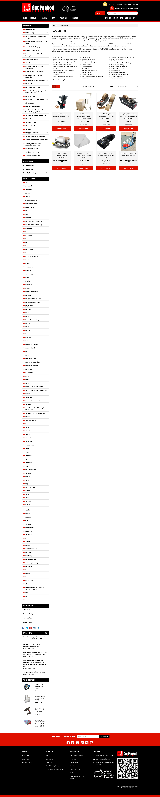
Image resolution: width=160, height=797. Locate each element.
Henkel (27, 281)
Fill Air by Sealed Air (32, 256)
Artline (27, 196)
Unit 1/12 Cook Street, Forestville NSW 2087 (105, 763)
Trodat (27, 510)
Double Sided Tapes (32, 50)
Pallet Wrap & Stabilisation (34, 100)
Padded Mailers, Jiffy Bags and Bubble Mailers (35, 92)
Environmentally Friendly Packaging (33, 55)
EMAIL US (120, 4)
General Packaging (31, 59)
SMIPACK (28, 501)
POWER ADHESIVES (31, 344)
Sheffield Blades (30, 420)
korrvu (27, 316)
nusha (27, 600)
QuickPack (29, 373)
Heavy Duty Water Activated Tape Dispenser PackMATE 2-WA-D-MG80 (128, 116)
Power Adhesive (30, 348)
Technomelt (29, 445)
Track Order (25, 759)
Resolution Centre (27, 762)
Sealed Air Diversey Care (33, 401)
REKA (27, 380)
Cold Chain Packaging (32, 47)
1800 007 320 (109, 755)
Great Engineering (31, 563)
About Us (63, 18)
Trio (26, 459)
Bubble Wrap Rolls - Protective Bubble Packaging (40, 698)
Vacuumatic (29, 528)
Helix (27, 277)
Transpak (28, 455)
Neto (27, 341)
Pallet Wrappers (30, 96)
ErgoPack (28, 235)
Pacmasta (28, 566)
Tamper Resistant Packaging (35, 136)
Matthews (28, 327)
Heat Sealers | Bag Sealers (34, 72)
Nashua (28, 337)
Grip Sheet (29, 274)
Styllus (27, 434)
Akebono (28, 189)
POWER (27, 573)
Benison (28, 577)
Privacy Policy (27, 622)
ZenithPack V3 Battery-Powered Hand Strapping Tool (106, 155)
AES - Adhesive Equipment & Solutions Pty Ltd (34, 588)
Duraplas (28, 232)
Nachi (27, 334)
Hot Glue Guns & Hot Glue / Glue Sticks (34, 67)
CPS (26, 214)
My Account (25, 755)
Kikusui (27, 313)
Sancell (27, 383)
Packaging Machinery (32, 87)
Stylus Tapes (29, 438)
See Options (83, 129)
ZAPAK (27, 491)
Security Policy (74, 766)
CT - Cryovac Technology (33, 225)
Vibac (27, 480)
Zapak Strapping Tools (33, 155)
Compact (28, 524)
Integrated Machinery (33, 299)
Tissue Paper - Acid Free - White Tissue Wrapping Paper (84, 155)
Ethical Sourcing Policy (52, 766)
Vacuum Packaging (31, 148)
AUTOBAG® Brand (31, 559)
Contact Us (74, 18)
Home (25, 18)
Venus (27, 477)
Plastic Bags (29, 103)
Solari (27, 427)
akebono (28, 498)
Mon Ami (28, 330)
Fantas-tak (29, 249)
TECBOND (28, 535)
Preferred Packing (31, 366)
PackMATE (28, 552)
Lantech (28, 323)
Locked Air (29, 531)
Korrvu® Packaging (32, 320)
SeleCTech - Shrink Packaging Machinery (35, 409)
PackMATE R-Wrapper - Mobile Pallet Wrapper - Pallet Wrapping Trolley (84, 116)
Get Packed (29, 267)
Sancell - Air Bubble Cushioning (36, 390)
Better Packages (31, 203)
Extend (27, 246)
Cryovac (28, 218)
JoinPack (28, 309)
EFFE (26, 593)
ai (26, 596)
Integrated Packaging (33, 302)
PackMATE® (29, 517)
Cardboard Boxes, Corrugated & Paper (35, 37)
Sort (111, 87)
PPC (26, 351)
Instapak (28, 295)
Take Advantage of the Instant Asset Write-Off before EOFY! (34, 638)
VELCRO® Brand (30, 470)
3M (26, 182)
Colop (27, 211)
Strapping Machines (32, 133)
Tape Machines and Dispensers (36, 140)
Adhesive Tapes (30, 29)
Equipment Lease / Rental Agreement (77, 777)
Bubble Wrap (29, 33)
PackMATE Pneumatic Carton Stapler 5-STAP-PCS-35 (61, 116)
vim (26, 520)
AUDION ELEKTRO (31, 200)
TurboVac (28, 463)
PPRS (27, 355)
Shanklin (28, 417)
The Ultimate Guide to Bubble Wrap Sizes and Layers (33, 646)
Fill (26, 538)
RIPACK (27, 545)
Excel (27, 239)
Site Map (72, 773)
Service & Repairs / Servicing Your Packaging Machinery (34, 111)
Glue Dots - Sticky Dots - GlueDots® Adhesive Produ (39, 721)
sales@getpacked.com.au (103, 759)
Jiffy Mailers (29, 306)
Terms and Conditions (76, 755)
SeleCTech (28, 404)
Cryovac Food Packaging (33, 221)
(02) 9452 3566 (100, 755)
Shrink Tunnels (30, 122)
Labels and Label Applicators (35, 80)
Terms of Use (27, 618)
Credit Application (75, 769)
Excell (27, 242)
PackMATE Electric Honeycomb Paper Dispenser (61, 155)
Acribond (28, 186)
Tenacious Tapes (31, 549)
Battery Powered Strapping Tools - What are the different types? (35, 653)
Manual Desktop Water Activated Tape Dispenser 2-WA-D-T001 (106, 116)
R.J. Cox (27, 376)
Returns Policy (28, 614)
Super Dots (29, 441)
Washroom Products (32, 152)
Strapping (28, 129)
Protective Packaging (32, 106)
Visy (26, 484)
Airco (27, 584)
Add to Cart (61, 129)
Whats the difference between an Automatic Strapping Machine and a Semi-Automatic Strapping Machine (34, 663)
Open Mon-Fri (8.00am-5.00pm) (55, 769)
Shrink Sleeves (30, 119)
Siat (26, 424)
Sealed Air (28, 397)
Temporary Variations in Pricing (34, 672)
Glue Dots (28, 63)
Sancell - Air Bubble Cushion (34, 387)
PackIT (27, 513)
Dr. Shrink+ (29, 580)
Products (34, 18)
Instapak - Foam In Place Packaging (33, 76)
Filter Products (29, 161)
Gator (27, 263)
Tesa (27, 448)
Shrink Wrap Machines (33, 126)
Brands (45, 18)
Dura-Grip (28, 228)
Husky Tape (29, 285)
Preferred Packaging (32, 362)
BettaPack (29, 505)
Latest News (49, 759)
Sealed (27, 394)
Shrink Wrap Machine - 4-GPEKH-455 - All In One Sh (40, 686)
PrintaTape (29, 556)
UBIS (27, 466)
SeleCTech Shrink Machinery (35, 413)
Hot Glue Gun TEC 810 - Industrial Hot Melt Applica (40, 710)
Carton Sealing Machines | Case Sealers (36, 42)
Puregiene (28, 369)
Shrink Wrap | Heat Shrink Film (36, 115)
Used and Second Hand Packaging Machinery (33, 144)
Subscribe (104, 736)
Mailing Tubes (30, 84)
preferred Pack (30, 358)
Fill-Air (27, 260)
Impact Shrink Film (31, 292)
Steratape (28, 431)
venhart (28, 473)
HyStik (27, 288)
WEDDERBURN (30, 487)
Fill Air (27, 253)
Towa (27, 452)
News (54, 18)
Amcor (27, 193)
